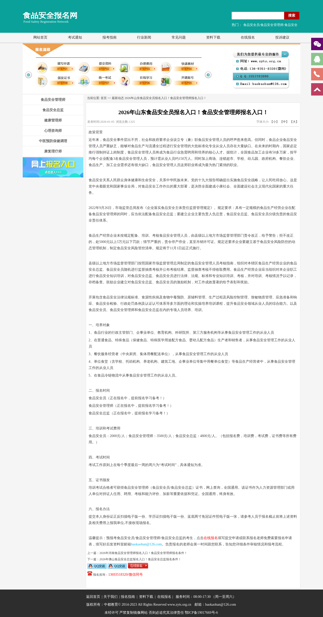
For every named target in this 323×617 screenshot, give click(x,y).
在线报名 (248, 37)
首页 (104, 98)
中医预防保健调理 (53, 141)
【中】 (284, 122)
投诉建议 (282, 37)
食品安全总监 (53, 110)
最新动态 (118, 98)
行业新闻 (144, 37)
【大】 (294, 122)
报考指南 (109, 37)
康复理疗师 (53, 151)
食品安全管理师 (53, 100)
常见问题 (179, 37)
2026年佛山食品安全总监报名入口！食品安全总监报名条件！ (140, 559)
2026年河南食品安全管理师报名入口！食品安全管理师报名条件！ (143, 553)
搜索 (291, 15)
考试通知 (75, 37)
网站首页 (40, 37)
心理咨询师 (53, 131)
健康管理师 (53, 120)
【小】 (274, 122)
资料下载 (213, 37)
